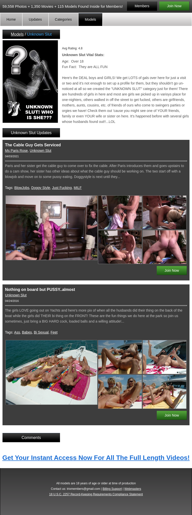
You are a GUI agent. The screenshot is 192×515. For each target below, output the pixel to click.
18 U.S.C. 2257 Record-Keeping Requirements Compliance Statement (96, 494)
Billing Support (112, 489)
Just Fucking (62, 188)
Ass (17, 332)
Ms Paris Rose (16, 151)
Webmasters (132, 489)
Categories (63, 19)
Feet (54, 332)
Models (90, 19)
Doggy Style (40, 188)
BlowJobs (21, 188)
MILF (78, 188)
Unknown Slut (40, 151)
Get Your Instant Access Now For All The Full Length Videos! (96, 457)
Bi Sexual (41, 332)
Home (11, 19)
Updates (35, 19)
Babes (27, 332)
